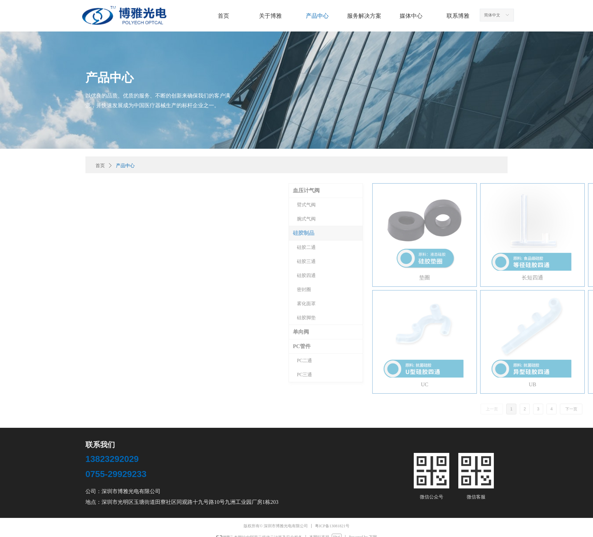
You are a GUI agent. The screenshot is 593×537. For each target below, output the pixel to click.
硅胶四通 (520, 275)
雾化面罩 (520, 303)
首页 (100, 165)
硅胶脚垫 (520, 317)
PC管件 (516, 346)
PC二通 (518, 360)
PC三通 (518, 374)
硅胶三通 (520, 261)
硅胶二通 (520, 247)
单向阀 (515, 332)
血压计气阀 (520, 190)
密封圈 (518, 289)
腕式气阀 (520, 218)
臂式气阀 (520, 204)
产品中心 (125, 165)
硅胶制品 (517, 233)
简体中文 (492, 15)
